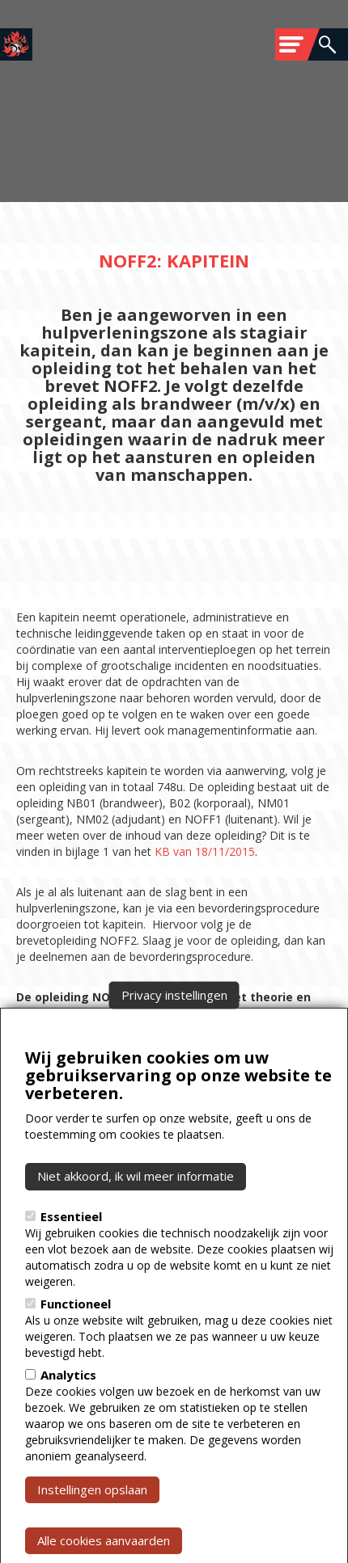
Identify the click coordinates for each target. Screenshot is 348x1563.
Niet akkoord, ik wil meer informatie (135, 1207)
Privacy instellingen (174, 1025)
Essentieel (71, 1246)
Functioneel (75, 1333)
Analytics (68, 1405)
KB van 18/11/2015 (205, 851)
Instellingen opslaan (92, 1519)
